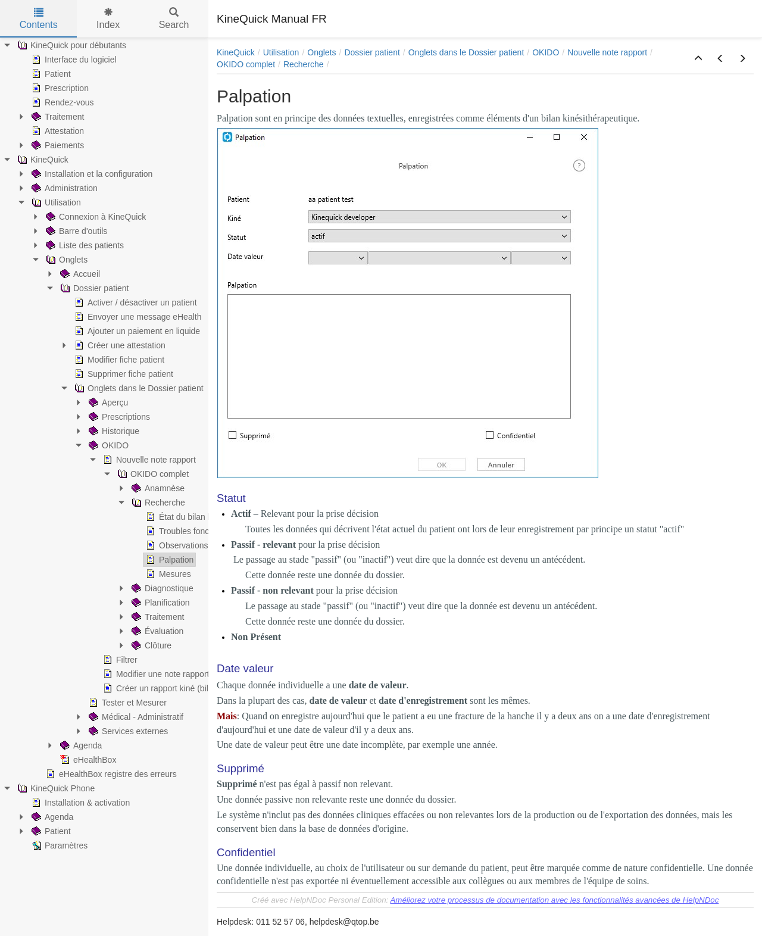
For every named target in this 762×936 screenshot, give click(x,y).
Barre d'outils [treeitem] (75, 231)
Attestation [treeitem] (56, 131)
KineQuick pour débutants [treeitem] (70, 45)
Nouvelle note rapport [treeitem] (148, 460)
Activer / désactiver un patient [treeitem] (134, 302)
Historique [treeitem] (112, 431)
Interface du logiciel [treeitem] (73, 59)
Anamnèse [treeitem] (157, 488)
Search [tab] (174, 19)
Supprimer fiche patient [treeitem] (122, 374)
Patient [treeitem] (50, 74)
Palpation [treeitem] (168, 560)
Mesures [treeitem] (167, 574)
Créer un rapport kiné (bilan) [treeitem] (160, 688)
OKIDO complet (246, 64)
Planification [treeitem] (159, 602)
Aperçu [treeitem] (107, 402)
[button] (698, 58)
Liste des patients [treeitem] (83, 245)
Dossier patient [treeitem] (93, 288)
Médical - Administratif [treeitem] (134, 717)
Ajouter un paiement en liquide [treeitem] (136, 331)
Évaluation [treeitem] (156, 631)
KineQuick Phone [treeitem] (55, 788)
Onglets (321, 52)
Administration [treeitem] (63, 188)
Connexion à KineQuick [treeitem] (94, 217)
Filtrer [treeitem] (119, 660)
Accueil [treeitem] (79, 274)
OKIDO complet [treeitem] (152, 474)
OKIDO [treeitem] (107, 445)
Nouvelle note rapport (607, 52)
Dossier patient (371, 52)
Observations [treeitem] (175, 545)
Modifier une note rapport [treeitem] (155, 674)
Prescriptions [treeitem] (118, 417)
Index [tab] (108, 19)
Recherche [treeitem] (157, 502)
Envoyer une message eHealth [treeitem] (136, 317)
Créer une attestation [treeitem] (118, 345)
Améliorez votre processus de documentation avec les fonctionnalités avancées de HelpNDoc (554, 900)
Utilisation (281, 52)
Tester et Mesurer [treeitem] (126, 702)
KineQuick (236, 52)
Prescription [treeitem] (59, 88)
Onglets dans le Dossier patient (466, 52)
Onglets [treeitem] (65, 259)
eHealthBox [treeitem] (87, 760)
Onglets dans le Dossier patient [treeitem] (138, 388)
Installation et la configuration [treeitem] (90, 174)
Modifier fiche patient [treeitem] (118, 359)
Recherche (303, 64)
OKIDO (545, 52)
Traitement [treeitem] (56, 117)
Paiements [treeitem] (56, 145)
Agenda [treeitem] (80, 745)
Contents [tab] (39, 19)
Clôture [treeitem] (150, 645)
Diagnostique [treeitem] (161, 588)
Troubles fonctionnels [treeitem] (190, 531)
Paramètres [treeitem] (58, 845)
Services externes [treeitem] (127, 731)
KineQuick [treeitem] (41, 159)
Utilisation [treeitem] (55, 202)
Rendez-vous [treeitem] (61, 102)
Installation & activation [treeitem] (79, 802)
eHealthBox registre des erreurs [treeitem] (110, 774)
